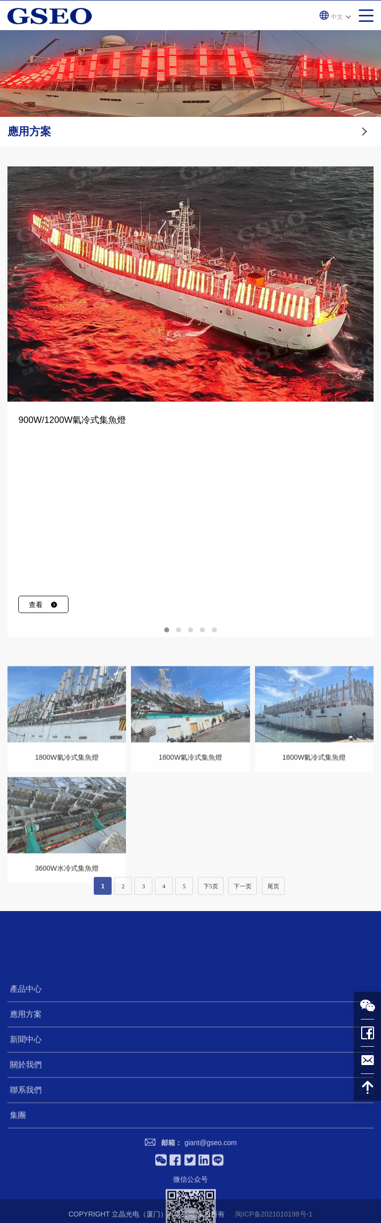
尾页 (273, 892)
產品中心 (26, 1089)
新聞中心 (26, 1140)
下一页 (243, 892)
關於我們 (26, 1165)
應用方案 (26, 1115)
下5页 (210, 892)
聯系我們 (26, 1190)
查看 (43, 623)
